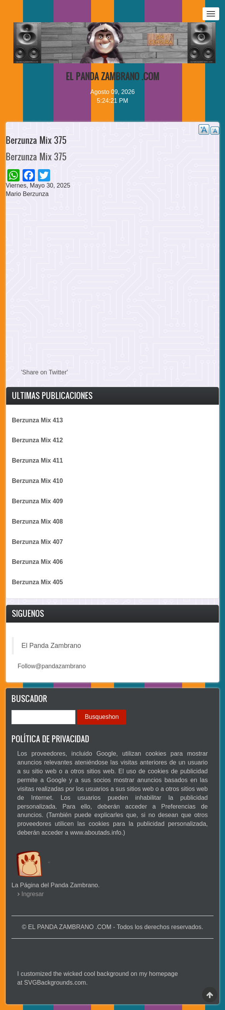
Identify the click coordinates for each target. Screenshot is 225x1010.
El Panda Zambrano (51, 645)
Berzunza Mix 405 (37, 582)
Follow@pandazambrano (52, 666)
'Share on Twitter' (44, 372)
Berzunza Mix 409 (37, 501)
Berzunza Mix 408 (37, 521)
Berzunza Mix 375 (36, 156)
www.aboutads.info (95, 832)
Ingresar (32, 894)
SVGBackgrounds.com (55, 982)
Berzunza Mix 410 (37, 481)
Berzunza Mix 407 (37, 542)
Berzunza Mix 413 (37, 420)
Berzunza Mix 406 (37, 562)
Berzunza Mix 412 (37, 440)
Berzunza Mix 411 (37, 460)
